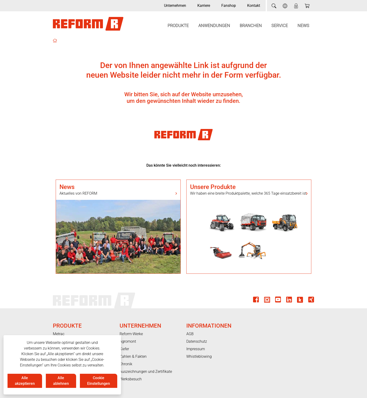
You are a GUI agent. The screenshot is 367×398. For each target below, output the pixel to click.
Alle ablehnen (61, 381)
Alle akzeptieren (25, 381)
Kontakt (253, 5)
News (303, 25)
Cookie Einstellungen (98, 381)
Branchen (251, 25)
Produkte (178, 25)
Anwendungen (214, 25)
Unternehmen (175, 5)
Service (279, 25)
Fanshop (228, 5)
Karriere (203, 5)
